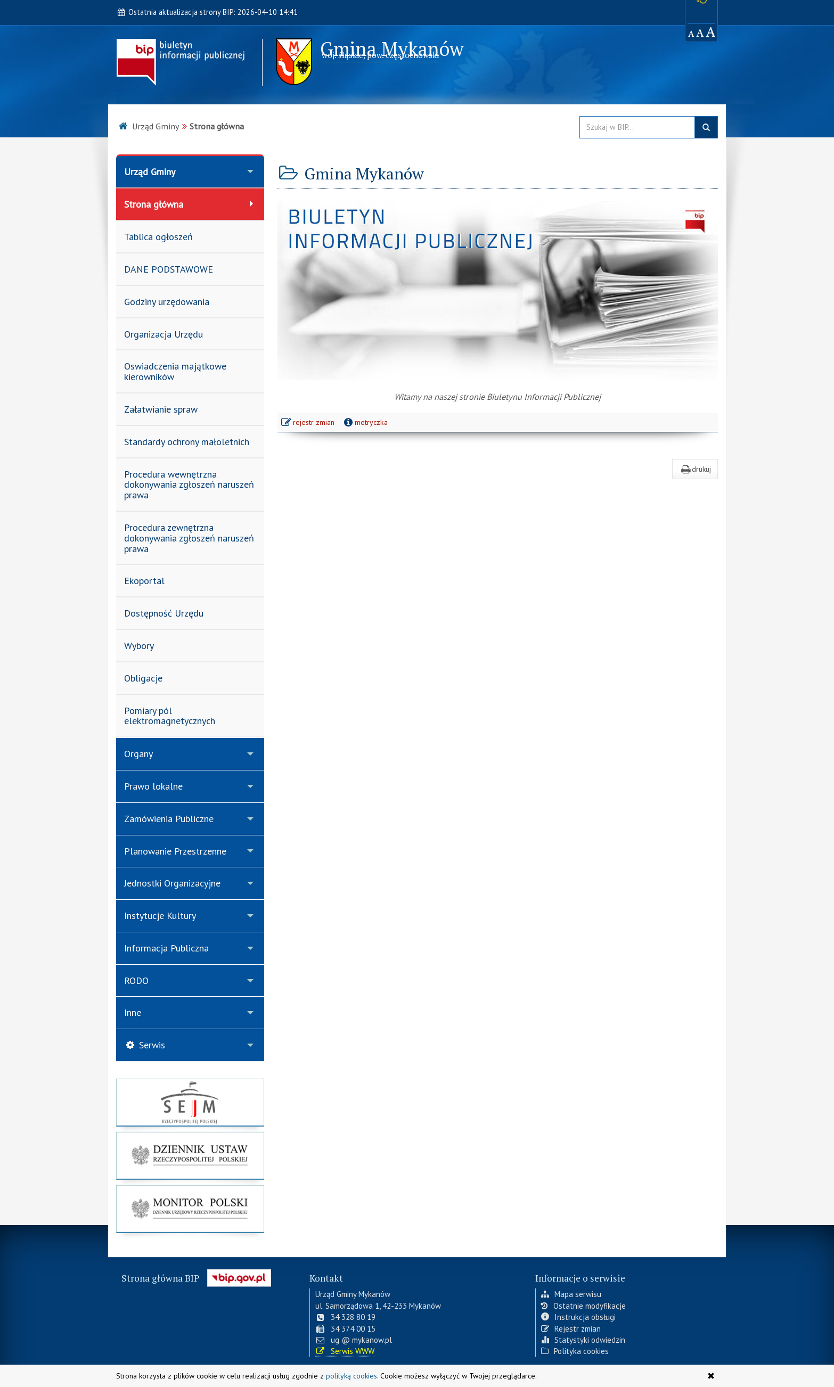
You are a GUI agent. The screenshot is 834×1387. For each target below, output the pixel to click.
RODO (136, 980)
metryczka (365, 422)
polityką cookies (351, 1376)
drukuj (695, 469)
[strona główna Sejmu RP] (190, 1107)
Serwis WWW (344, 1349)
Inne (132, 1012)
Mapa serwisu (571, 1292)
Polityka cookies (575, 1349)
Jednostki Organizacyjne (172, 883)
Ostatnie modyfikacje (583, 1303)
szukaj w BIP (706, 127)
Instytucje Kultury (160, 915)
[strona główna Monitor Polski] (190, 1213)
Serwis (144, 1045)
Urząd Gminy (149, 172)
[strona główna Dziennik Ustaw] (190, 1160)
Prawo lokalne (153, 786)
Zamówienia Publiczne (169, 818)
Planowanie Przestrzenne (175, 851)
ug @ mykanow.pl (353, 1337)
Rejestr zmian (571, 1326)
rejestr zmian (308, 423)
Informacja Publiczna (166, 948)
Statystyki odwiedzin (583, 1337)
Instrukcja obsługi (578, 1315)
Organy (138, 754)
